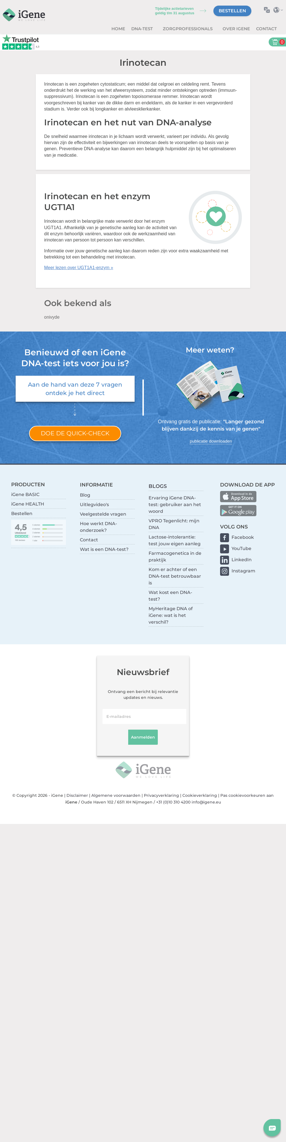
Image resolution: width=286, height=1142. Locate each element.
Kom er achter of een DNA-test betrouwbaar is (175, 576)
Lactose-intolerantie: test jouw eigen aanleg (175, 540)
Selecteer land (279, 10)
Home (118, 29)
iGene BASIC (25, 494)
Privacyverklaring (161, 795)
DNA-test (142, 29)
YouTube (241, 548)
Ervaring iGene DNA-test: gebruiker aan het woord (175, 504)
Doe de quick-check (75, 433)
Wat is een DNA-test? (104, 549)
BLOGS (158, 486)
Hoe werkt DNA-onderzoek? (98, 527)
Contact (266, 29)
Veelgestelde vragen (103, 514)
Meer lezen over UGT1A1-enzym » (78, 267)
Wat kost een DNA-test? (170, 596)
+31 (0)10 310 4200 (173, 802)
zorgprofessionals (188, 29)
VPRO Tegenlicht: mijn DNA (174, 524)
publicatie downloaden (211, 441)
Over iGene (236, 29)
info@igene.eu (206, 802)
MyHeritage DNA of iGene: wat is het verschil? (171, 615)
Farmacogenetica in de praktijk (175, 557)
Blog (85, 495)
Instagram (243, 571)
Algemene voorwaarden (115, 795)
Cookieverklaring (199, 795)
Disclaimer (77, 795)
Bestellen (232, 10)
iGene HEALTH (27, 504)
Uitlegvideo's (94, 504)
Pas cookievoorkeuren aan (247, 795)
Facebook (243, 537)
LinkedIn (242, 559)
